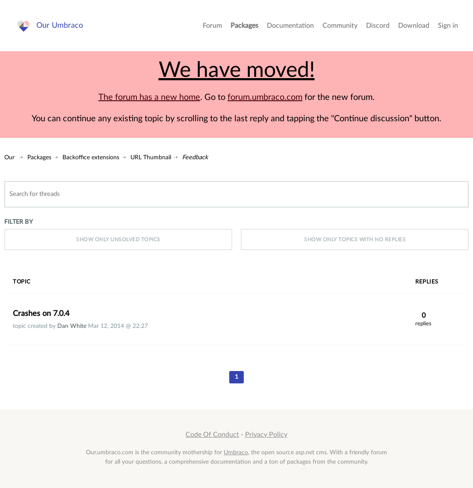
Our (9, 157)
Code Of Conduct (212, 434)
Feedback (195, 157)
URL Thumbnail (150, 157)
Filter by (18, 222)
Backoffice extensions (90, 157)
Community (340, 25)
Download (413, 25)
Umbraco (236, 452)
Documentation (290, 25)
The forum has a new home (149, 97)
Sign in (448, 25)
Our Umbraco (59, 25)
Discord (378, 25)
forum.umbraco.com (265, 97)
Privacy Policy (266, 434)
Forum (212, 25)
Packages (244, 25)
